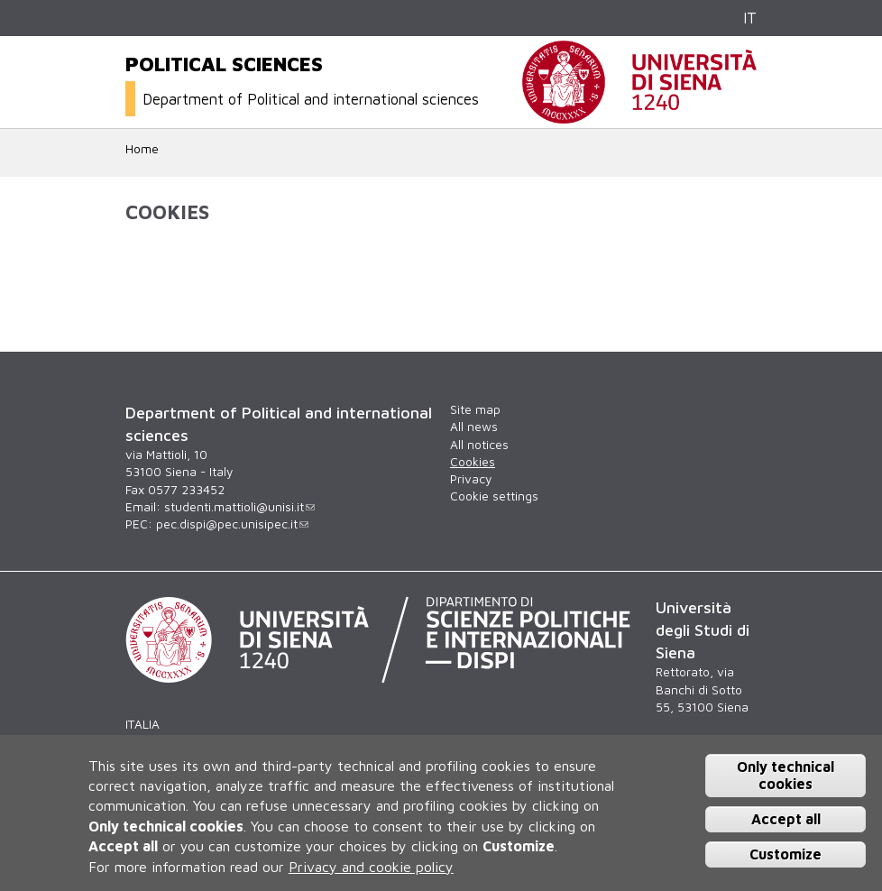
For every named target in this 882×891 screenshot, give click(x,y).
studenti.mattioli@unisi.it (239, 507)
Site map (475, 409)
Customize (785, 854)
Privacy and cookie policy (371, 867)
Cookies (472, 462)
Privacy (471, 479)
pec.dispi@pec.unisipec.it (232, 524)
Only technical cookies (785, 775)
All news (474, 426)
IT (750, 17)
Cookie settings (494, 496)
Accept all (786, 819)
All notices (479, 444)
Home (142, 149)
